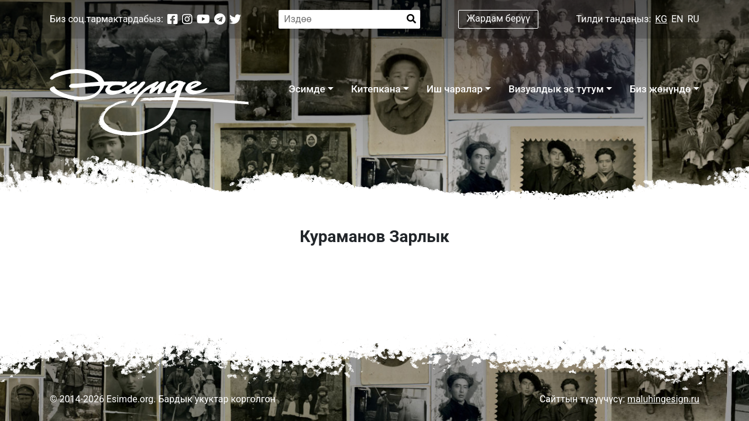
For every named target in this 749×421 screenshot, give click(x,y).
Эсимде (306, 89)
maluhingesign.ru (663, 399)
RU (693, 19)
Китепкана (376, 89)
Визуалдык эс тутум (556, 89)
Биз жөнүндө (660, 89)
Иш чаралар (455, 89)
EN (677, 19)
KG (661, 19)
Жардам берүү (499, 18)
